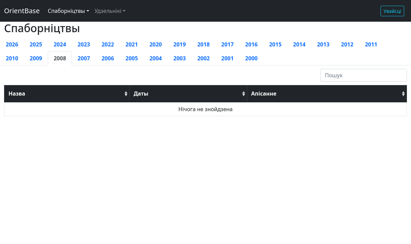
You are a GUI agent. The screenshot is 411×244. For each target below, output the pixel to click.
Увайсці (392, 11)
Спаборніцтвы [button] (66, 11)
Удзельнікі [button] (108, 11)
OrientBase (22, 10)
